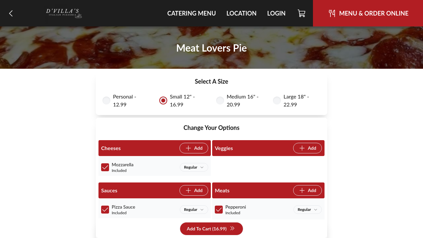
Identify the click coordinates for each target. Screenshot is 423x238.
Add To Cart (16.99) (211, 228)
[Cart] (302, 13)
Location (241, 13)
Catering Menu (191, 13)
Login (276, 13)
